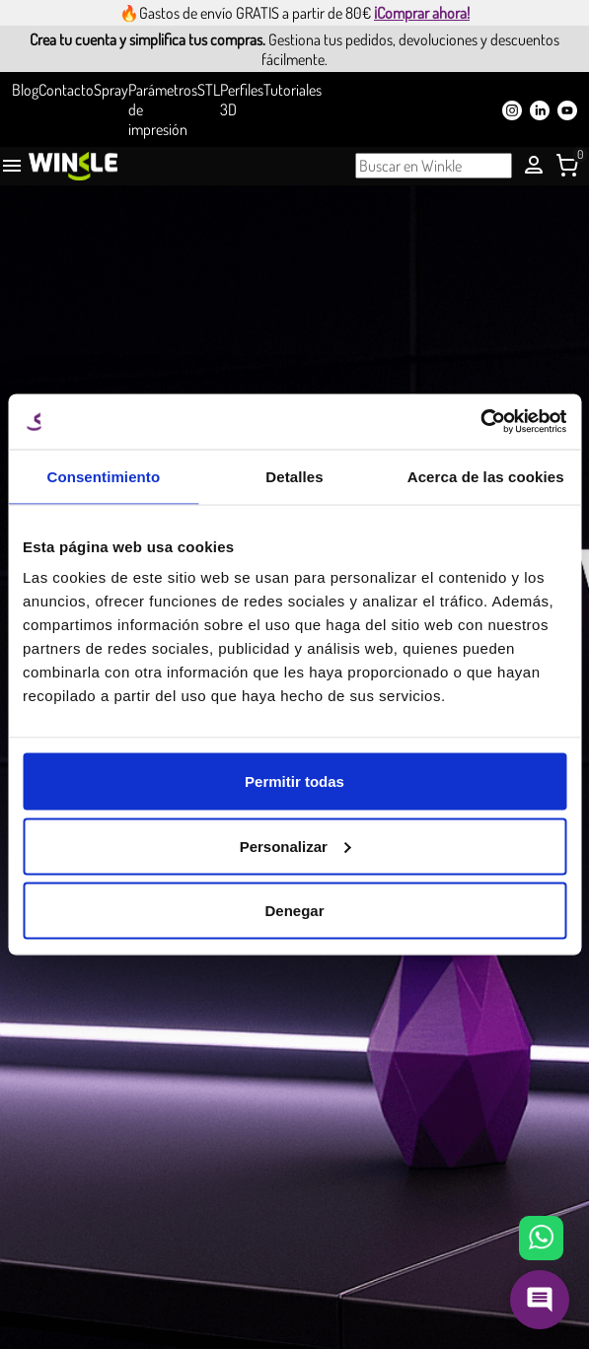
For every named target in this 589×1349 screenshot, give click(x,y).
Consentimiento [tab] (103, 475)
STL (208, 90)
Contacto (66, 90)
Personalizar (295, 845)
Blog (25, 90)
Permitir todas (294, 781)
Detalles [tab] (294, 475)
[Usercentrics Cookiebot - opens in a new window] (480, 422)
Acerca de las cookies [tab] (485, 475)
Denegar (294, 910)
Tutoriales (292, 90)
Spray (111, 90)
